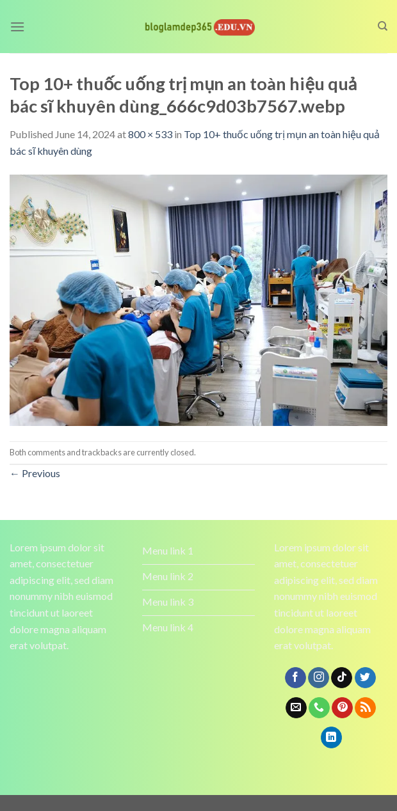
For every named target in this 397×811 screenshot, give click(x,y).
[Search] (382, 26)
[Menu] (17, 26)
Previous (35, 473)
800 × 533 (150, 134)
